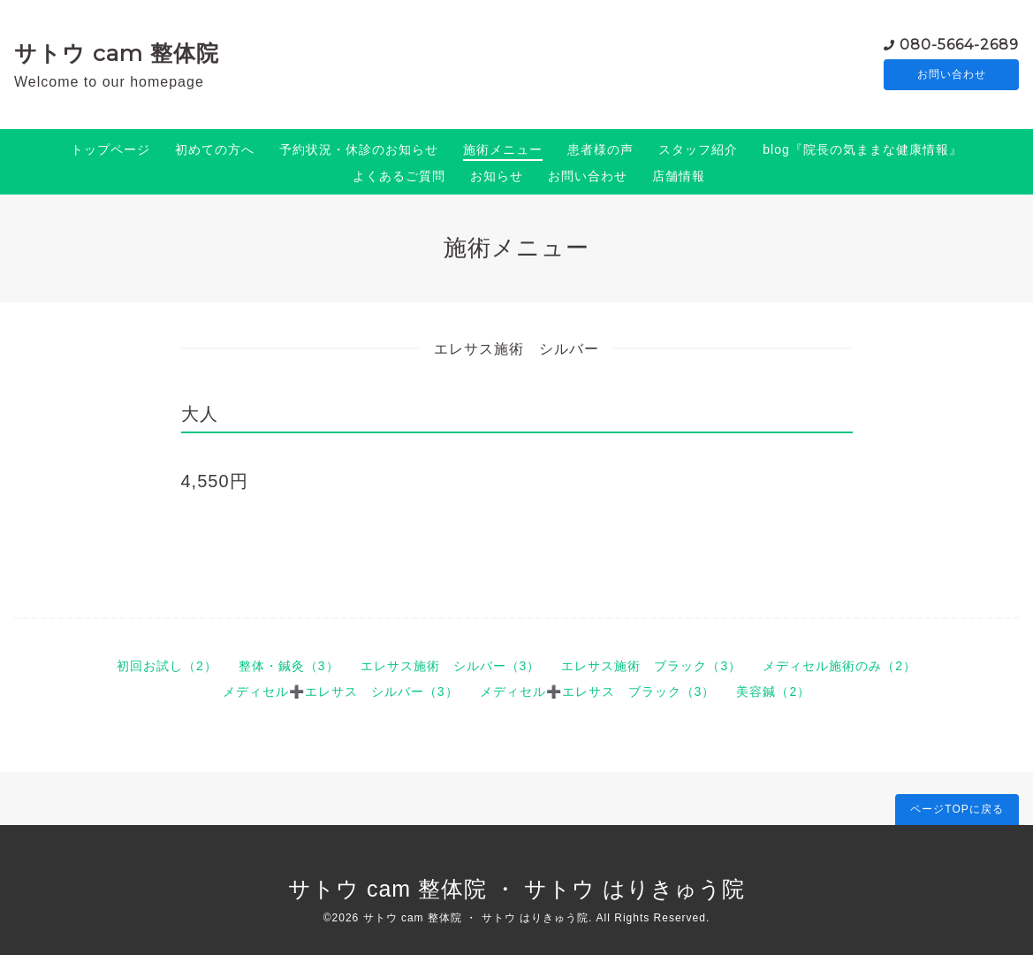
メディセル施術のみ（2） (839, 666)
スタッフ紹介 (698, 149)
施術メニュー (503, 149)
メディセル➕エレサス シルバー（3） (341, 691)
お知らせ (496, 176)
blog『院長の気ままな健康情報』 (862, 149)
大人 (199, 414)
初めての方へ (214, 149)
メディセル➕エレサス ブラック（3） (598, 691)
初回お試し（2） (167, 666)
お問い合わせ (951, 75)
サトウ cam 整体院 (116, 53)
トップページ (110, 149)
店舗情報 (678, 176)
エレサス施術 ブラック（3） (651, 666)
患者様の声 (600, 149)
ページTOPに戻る (956, 809)
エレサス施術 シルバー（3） (451, 666)
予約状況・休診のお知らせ (358, 149)
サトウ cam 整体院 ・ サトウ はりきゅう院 (516, 888)
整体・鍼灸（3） (289, 666)
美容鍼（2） (773, 691)
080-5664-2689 (959, 43)
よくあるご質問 (399, 176)
